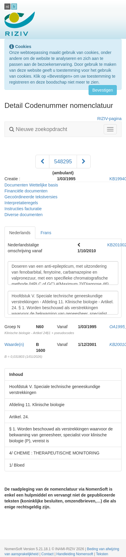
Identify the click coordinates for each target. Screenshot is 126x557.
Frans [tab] (46, 232)
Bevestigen (102, 90)
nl (7, 6)
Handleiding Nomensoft (75, 554)
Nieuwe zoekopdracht (38, 129)
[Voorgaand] (42, 161)
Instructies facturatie (23, 208)
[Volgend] (84, 161)
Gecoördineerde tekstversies (30, 196)
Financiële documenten (26, 191)
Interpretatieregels (21, 202)
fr (14, 6)
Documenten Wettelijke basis (31, 185)
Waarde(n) (14, 344)
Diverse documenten (23, 214)
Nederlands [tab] (20, 232)
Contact (47, 554)
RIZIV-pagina (109, 118)
